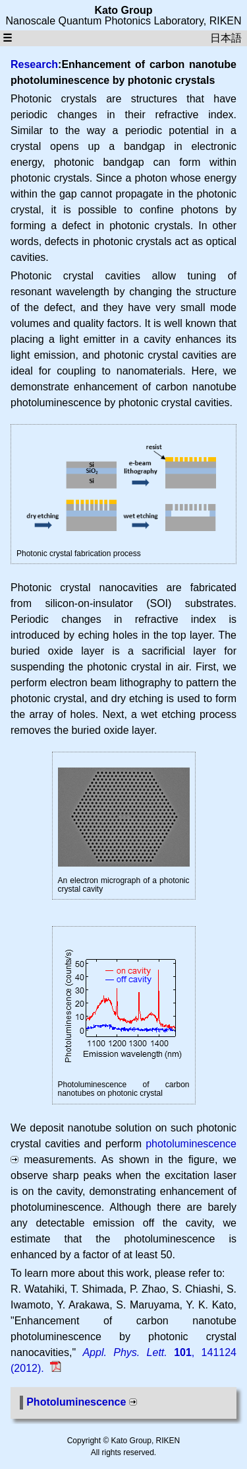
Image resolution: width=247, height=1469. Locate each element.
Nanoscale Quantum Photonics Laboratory (104, 20)
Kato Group (124, 10)
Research (34, 64)
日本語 (226, 38)
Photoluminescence (76, 1402)
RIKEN (225, 20)
